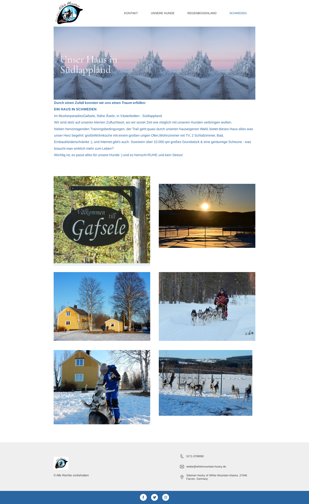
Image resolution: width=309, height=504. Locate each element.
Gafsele (89, 116)
